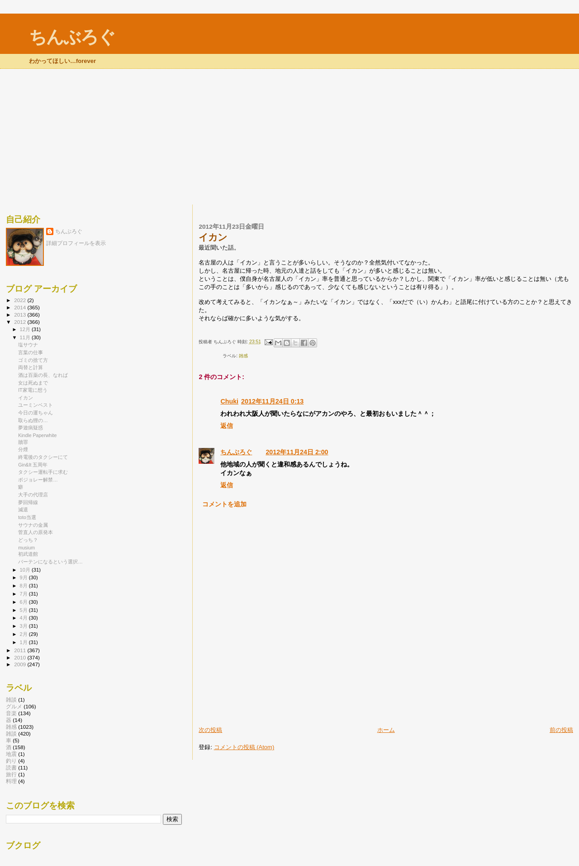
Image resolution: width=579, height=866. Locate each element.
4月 (24, 618)
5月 (24, 610)
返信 (226, 425)
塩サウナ (28, 344)
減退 (23, 509)
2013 (20, 315)
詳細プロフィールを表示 (76, 243)
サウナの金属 (33, 525)
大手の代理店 (33, 494)
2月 (24, 634)
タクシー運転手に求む (43, 472)
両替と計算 (30, 367)
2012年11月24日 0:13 (272, 401)
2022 (20, 300)
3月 (24, 626)
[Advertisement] (289, 136)
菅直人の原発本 (35, 532)
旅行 (11, 774)
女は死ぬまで (33, 382)
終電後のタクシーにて (43, 457)
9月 (24, 577)
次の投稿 (210, 729)
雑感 (243, 355)
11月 (26, 337)
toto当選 (27, 517)
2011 (20, 650)
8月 (24, 585)
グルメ (14, 706)
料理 (11, 781)
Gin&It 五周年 (32, 464)
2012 (20, 322)
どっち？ (28, 540)
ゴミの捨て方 (33, 360)
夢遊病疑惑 (30, 427)
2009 (20, 664)
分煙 (23, 449)
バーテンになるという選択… (50, 561)
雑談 (11, 699)
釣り (11, 761)
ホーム (386, 729)
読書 (11, 767)
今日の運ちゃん (35, 412)
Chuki (229, 401)
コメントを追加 (224, 504)
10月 (26, 570)
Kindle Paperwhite (37, 435)
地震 (11, 754)
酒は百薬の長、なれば (43, 375)
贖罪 (23, 442)
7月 (24, 594)
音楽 (11, 713)
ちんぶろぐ (72, 37)
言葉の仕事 (30, 352)
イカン (25, 397)
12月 (26, 329)
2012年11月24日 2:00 (297, 452)
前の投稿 (561, 729)
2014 (20, 307)
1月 (24, 642)
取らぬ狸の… (33, 420)
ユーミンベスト (35, 405)
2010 (20, 657)
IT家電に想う (32, 390)
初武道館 (28, 554)
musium (26, 547)
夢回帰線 (28, 502)
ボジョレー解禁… (38, 479)
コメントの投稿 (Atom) (244, 747)
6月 (24, 602)
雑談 (11, 733)
